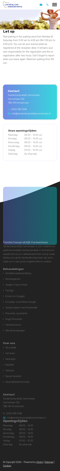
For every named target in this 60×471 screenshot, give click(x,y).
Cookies (7, 465)
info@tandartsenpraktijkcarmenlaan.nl (31, 113)
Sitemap (49, 462)
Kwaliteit (9, 364)
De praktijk (10, 347)
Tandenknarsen (13, 325)
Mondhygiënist (12, 279)
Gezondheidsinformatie (17, 382)
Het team (10, 353)
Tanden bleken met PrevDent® (21, 307)
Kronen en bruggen (15, 296)
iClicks (39, 462)
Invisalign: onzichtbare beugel (20, 302)
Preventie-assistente (16, 313)
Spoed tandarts (13, 376)
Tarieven (9, 370)
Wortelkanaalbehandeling (18, 273)
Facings (9, 290)
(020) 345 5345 (19, 109)
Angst (8, 319)
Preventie (17, 319)
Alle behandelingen (15, 330)
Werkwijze (10, 359)
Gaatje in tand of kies (16, 284)
